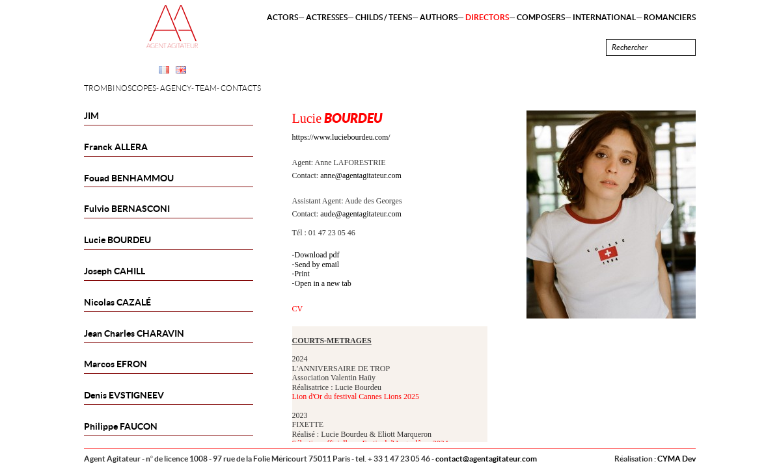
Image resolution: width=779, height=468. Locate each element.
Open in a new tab (323, 283)
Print (302, 273)
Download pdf (317, 254)
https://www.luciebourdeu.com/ (341, 137)
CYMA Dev (676, 458)
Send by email (317, 264)
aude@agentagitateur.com (361, 213)
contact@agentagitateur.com (486, 458)
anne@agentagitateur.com (361, 175)
